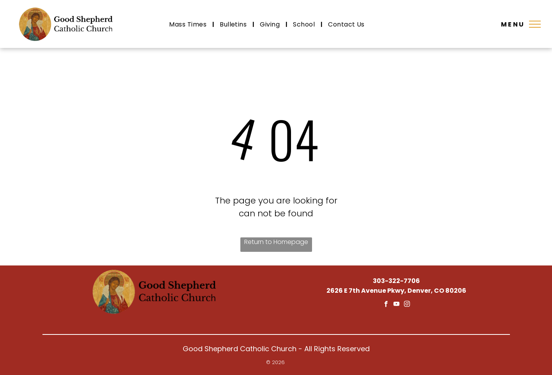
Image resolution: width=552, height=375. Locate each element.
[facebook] (385, 304)
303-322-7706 (396, 280)
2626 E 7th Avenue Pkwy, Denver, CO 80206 (396, 290)
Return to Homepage (276, 241)
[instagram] (406, 304)
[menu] (535, 24)
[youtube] (396, 304)
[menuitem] (188, 24)
